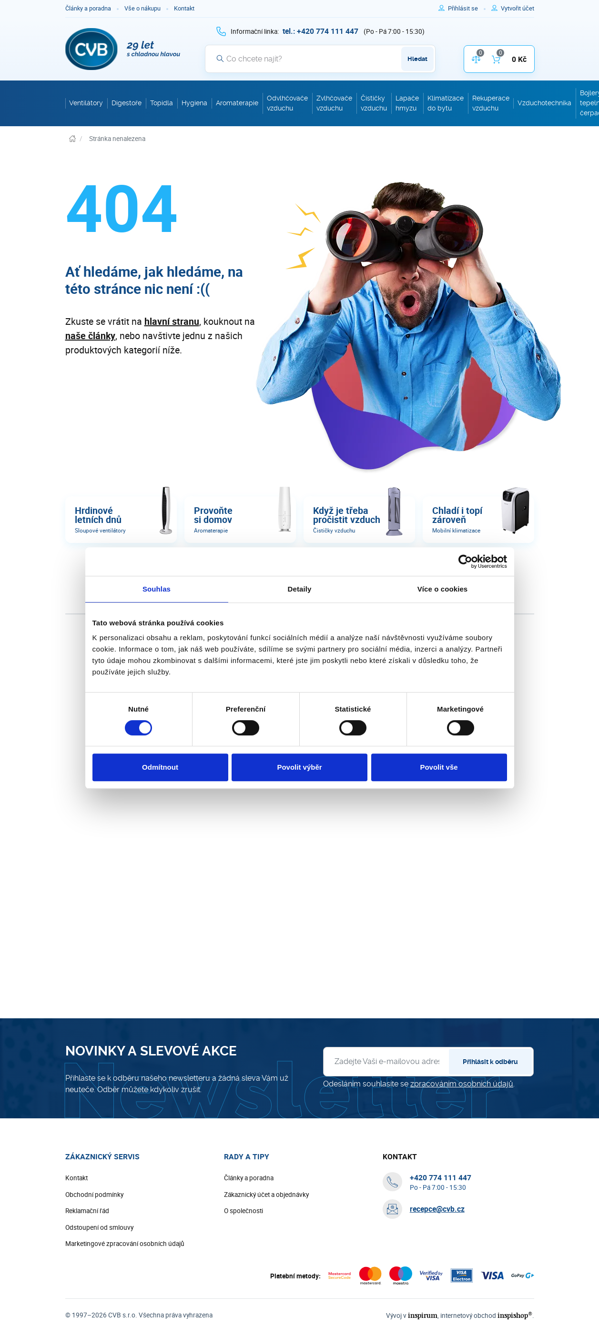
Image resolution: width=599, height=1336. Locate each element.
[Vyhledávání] (320, 58)
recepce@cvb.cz (437, 1209)
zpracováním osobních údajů (461, 1084)
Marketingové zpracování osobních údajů (124, 1244)
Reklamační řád (87, 1211)
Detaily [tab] (300, 589)
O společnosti (243, 1211)
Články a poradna (88, 8)
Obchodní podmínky (94, 1195)
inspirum (427, 1315)
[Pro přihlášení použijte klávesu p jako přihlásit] (467, 8)
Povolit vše (438, 767)
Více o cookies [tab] (442, 589)
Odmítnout (160, 767)
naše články (90, 335)
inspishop (516, 1315)
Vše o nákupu (142, 8)
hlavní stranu (171, 321)
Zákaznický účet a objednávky (266, 1195)
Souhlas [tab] (156, 589)
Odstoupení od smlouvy (99, 1228)
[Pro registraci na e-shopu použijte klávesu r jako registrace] (517, 8)
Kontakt (184, 8)
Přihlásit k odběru (490, 1062)
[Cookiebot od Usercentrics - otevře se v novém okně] (465, 561)
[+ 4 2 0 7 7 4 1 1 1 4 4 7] (320, 31)
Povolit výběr (299, 767)
